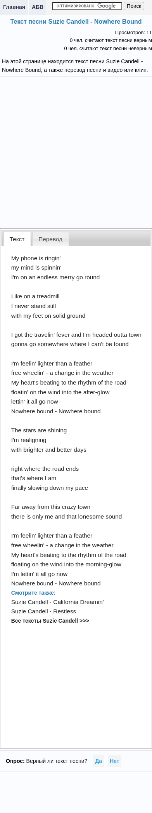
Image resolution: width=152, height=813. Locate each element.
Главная (14, 7)
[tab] (17, 239)
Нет (114, 761)
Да (98, 761)
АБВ (37, 7)
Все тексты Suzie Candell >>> (50, 621)
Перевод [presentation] (50, 239)
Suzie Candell (29, 602)
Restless (64, 611)
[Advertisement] (76, 152)
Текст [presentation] (17, 239)
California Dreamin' (78, 602)
